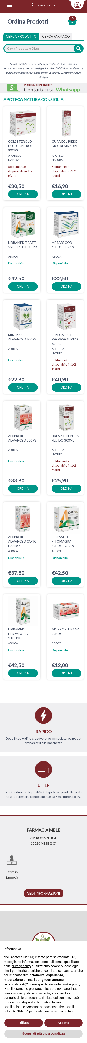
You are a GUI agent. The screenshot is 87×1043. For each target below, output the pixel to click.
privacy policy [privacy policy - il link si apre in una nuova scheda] (21, 966)
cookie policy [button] (71, 984)
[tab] (56, 36)
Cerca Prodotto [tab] (21, 36)
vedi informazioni (43, 893)
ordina (23, 194)
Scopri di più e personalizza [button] (43, 1033)
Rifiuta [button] (24, 1023)
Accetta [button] (63, 1023)
